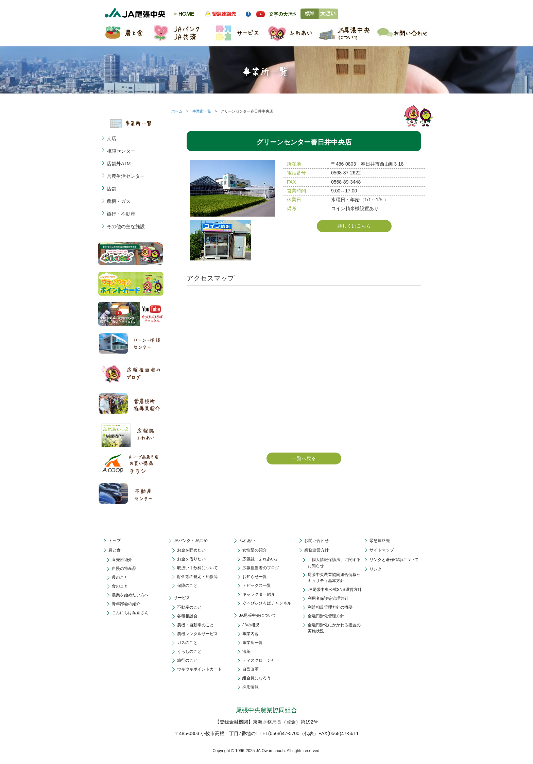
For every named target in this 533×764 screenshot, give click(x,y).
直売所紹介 (122, 559)
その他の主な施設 (126, 226)
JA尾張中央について (257, 615)
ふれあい (247, 540)
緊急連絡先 (379, 540)
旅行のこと (187, 660)
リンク (375, 569)
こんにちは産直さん (130, 612)
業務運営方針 (316, 550)
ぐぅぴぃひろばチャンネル (266, 603)
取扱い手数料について (197, 567)
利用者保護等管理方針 (328, 598)
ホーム (177, 111)
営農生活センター (126, 176)
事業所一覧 (201, 111)
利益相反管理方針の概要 (330, 607)
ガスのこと (187, 642)
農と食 (114, 550)
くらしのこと (189, 651)
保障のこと (187, 585)
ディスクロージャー (260, 660)
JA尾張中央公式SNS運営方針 (335, 589)
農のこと (120, 577)
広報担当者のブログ (260, 567)
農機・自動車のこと (195, 625)
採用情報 (250, 686)
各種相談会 (187, 616)
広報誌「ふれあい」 (260, 559)
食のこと (120, 586)
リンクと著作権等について (393, 559)
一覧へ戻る (304, 458)
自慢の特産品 (124, 568)
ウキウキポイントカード (199, 669)
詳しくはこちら (354, 225)
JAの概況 (250, 625)
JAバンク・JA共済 (191, 540)
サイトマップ (381, 550)
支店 (111, 138)
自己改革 (250, 669)
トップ (114, 540)
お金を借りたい (191, 559)
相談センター (121, 151)
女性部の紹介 (254, 550)
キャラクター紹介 (258, 594)
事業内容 (250, 633)
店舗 (111, 188)
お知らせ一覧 (254, 576)
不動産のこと (189, 607)
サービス (182, 597)
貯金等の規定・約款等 (197, 576)
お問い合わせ (316, 540)
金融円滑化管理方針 (326, 616)
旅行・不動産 (121, 214)
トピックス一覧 (256, 585)
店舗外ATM (119, 163)
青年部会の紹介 (126, 603)
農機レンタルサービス (197, 633)
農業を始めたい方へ (130, 595)
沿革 (246, 651)
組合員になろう (256, 678)
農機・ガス (119, 201)
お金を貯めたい (191, 550)
